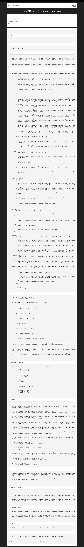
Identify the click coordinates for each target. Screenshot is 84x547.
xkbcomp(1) (51, 527)
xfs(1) (46, 527)
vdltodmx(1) (42, 527)
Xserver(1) (42, 73)
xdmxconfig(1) (35, 527)
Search (74, 5)
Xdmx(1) (10, 31)
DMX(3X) (14, 527)
